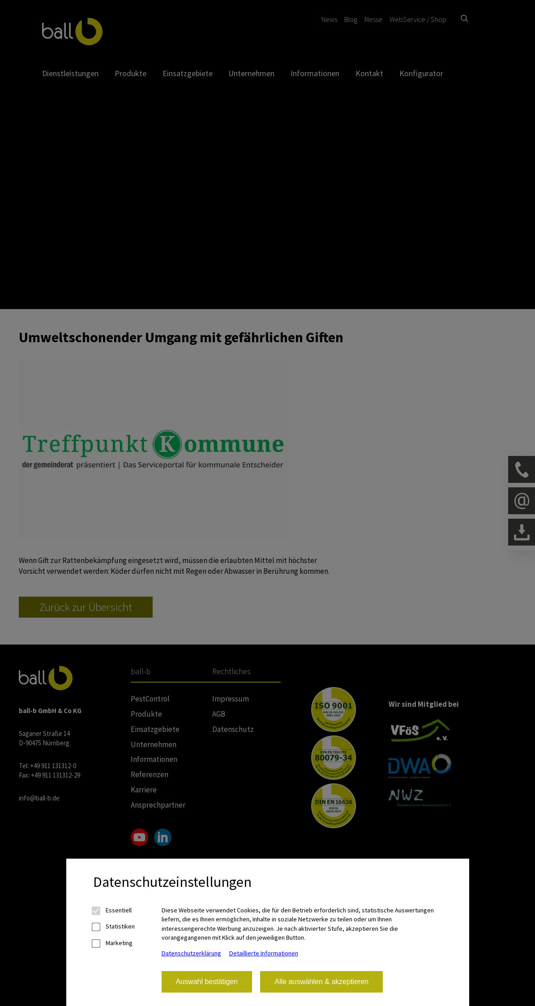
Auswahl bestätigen (207, 981)
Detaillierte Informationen (263, 953)
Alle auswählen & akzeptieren (321, 981)
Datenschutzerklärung (191, 953)
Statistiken (114, 926)
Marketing (113, 943)
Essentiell (112, 910)
